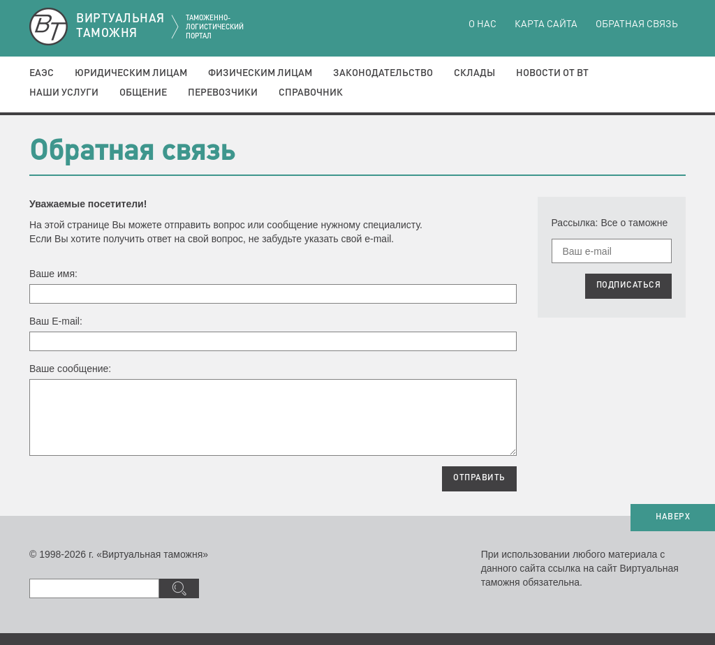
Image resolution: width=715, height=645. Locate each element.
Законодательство (383, 73)
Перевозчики (223, 93)
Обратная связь (637, 24)
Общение (143, 93)
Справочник (311, 93)
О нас (482, 24)
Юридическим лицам (131, 73)
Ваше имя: (53, 273)
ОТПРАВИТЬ (479, 478)
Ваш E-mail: (55, 321)
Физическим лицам (260, 73)
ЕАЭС (41, 73)
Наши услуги (63, 93)
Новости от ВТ (552, 73)
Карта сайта (546, 24)
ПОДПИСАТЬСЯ (628, 285)
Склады (474, 73)
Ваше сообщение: (70, 368)
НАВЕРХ (673, 517)
